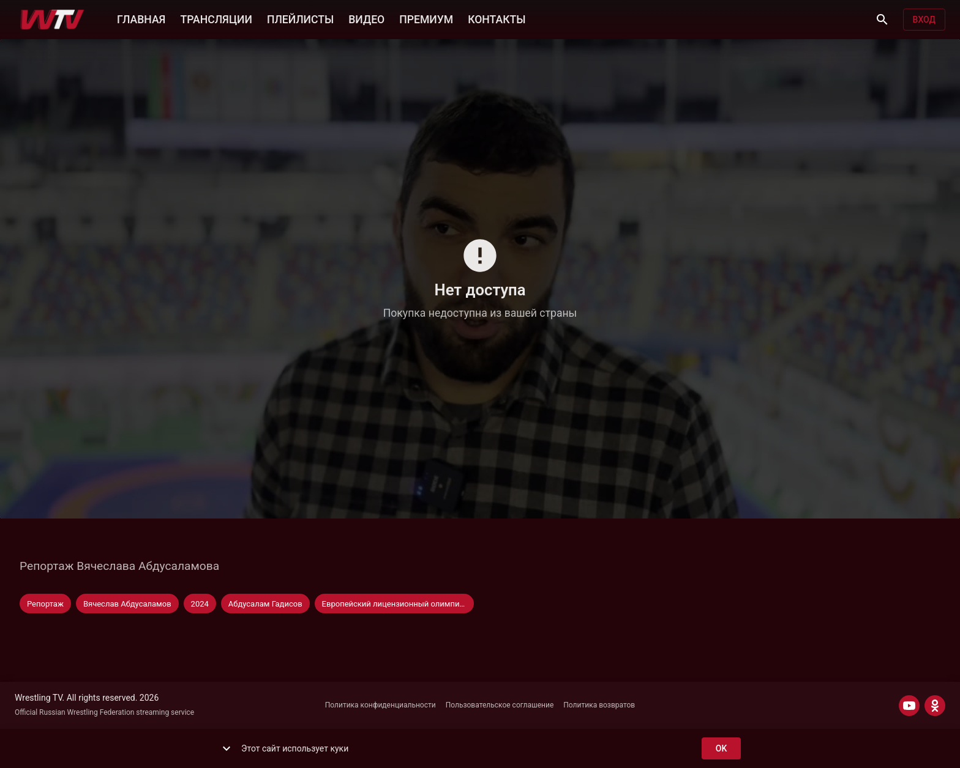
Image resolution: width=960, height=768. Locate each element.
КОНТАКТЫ (496, 18)
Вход (924, 20)
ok (721, 748)
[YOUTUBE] (909, 705)
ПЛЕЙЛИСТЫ (300, 18)
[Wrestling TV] (52, 19)
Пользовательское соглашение (500, 705)
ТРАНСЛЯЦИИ (216, 18)
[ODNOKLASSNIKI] (934, 705)
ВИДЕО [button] (366, 18)
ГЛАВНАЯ (141, 18)
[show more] (226, 748)
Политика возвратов (599, 705)
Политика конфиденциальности (380, 705)
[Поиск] (882, 19)
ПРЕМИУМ (426, 18)
